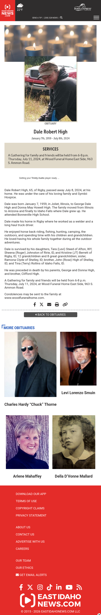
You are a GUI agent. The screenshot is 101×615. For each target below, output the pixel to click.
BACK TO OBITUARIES (50, 314)
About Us (23, 527)
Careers (22, 549)
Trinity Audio (38, 178)
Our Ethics (24, 567)
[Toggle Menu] (96, 17)
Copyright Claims (30, 508)
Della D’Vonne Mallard (74, 476)
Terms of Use (26, 501)
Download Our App (31, 494)
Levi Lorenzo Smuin (78, 393)
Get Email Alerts (31, 575)
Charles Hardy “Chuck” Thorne (30, 404)
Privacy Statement (31, 515)
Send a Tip (37, 18)
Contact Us (25, 534)
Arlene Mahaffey (27, 476)
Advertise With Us (30, 541)
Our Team (23, 560)
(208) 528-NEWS (51, 18)
